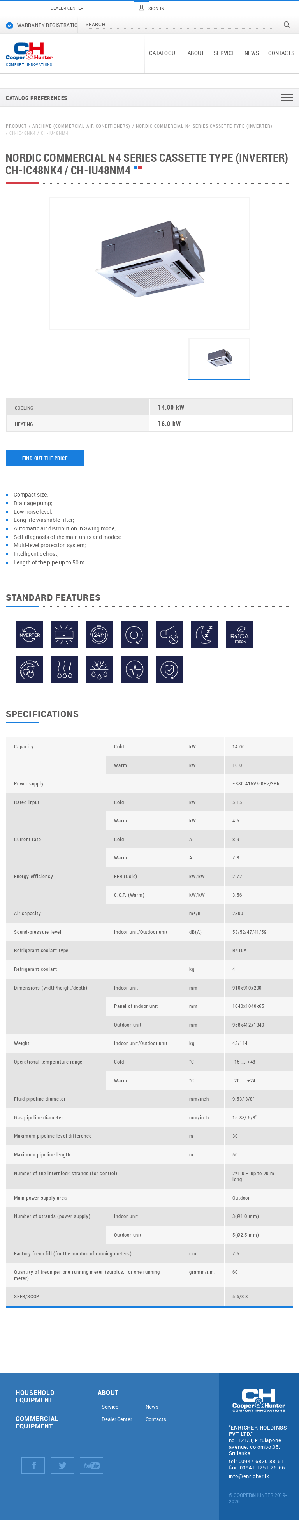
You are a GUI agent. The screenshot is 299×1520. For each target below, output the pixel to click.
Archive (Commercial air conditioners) (81, 126)
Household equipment (35, 1396)
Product (16, 126)
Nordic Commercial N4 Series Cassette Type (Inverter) (204, 126)
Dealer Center (117, 1419)
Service (224, 53)
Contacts (281, 53)
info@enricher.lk (249, 1475)
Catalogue (163, 53)
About (196, 53)
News (251, 53)
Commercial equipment (37, 1422)
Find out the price (45, 457)
